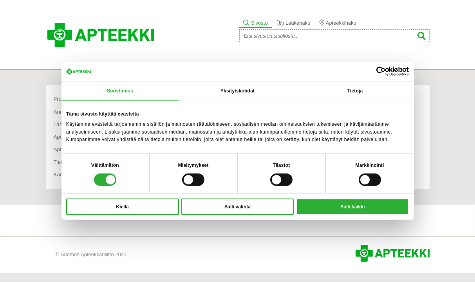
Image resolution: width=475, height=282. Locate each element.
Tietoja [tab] (355, 91)
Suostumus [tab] (120, 91)
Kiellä (122, 207)
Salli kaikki (352, 207)
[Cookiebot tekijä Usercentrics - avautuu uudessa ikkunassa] (374, 71)
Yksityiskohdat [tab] (237, 91)
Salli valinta (237, 207)
